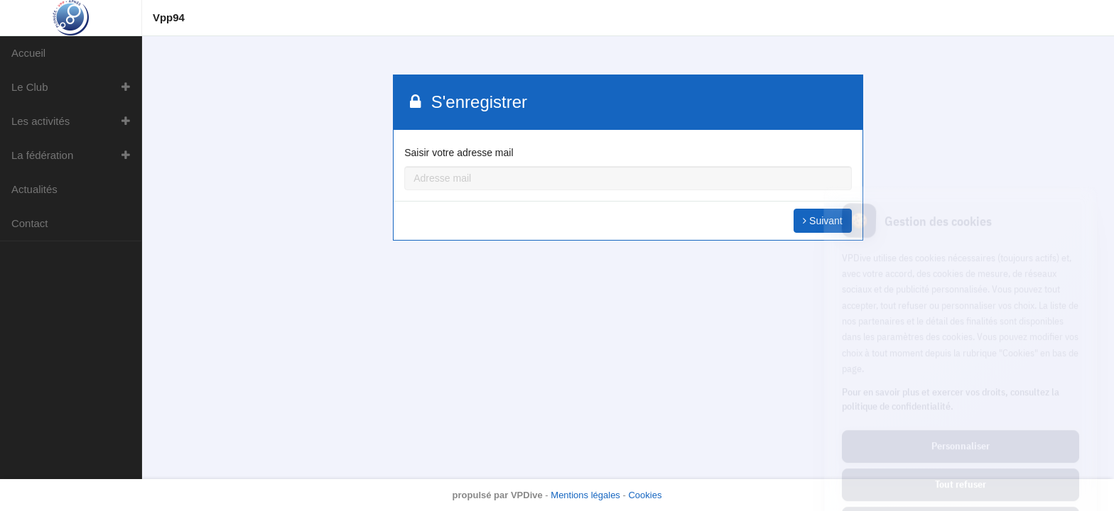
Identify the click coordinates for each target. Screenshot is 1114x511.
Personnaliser (960, 382)
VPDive (527, 495)
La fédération (42, 155)
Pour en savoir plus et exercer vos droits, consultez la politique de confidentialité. (950, 335)
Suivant (823, 220)
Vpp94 (169, 17)
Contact (29, 223)
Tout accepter (960, 459)
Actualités (34, 189)
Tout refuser (960, 420)
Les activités (40, 121)
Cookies (644, 495)
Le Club (29, 87)
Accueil (28, 53)
